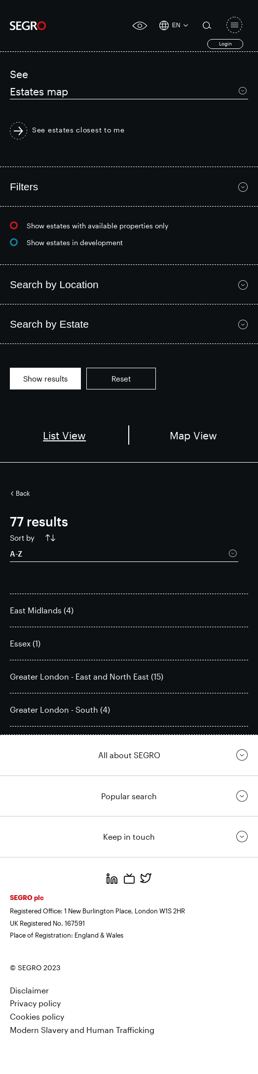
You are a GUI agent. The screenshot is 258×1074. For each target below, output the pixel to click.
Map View (193, 435)
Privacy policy (35, 1003)
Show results (45, 378)
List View (64, 435)
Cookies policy (37, 1016)
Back (23, 493)
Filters (24, 186)
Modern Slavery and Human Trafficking (82, 1029)
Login (225, 43)
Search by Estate (49, 324)
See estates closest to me (78, 130)
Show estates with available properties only (97, 225)
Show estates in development (75, 242)
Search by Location (54, 284)
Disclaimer (29, 990)
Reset (121, 378)
